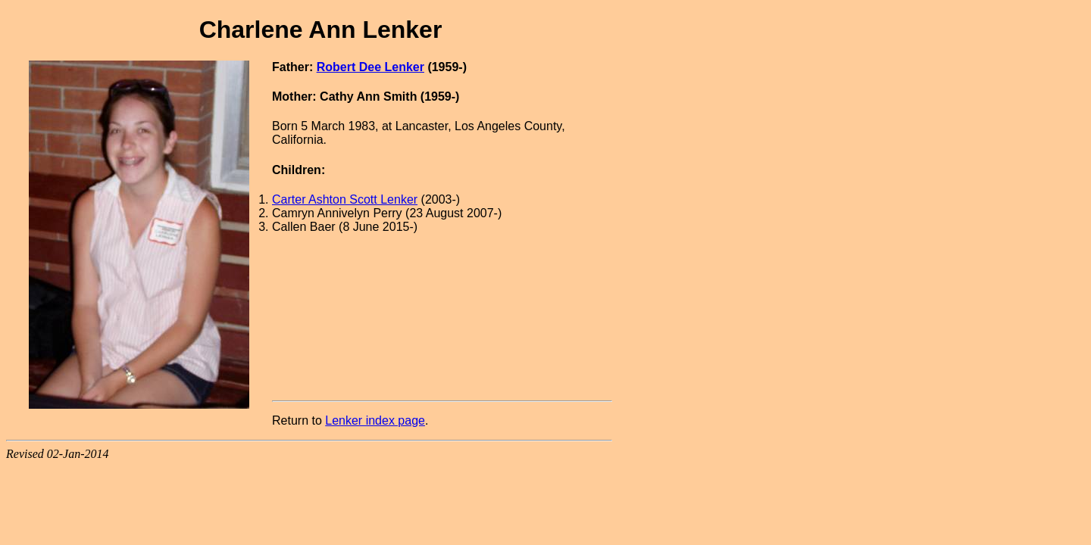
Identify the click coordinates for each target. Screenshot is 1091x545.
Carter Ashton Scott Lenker (344, 199)
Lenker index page (375, 420)
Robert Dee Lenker (370, 67)
